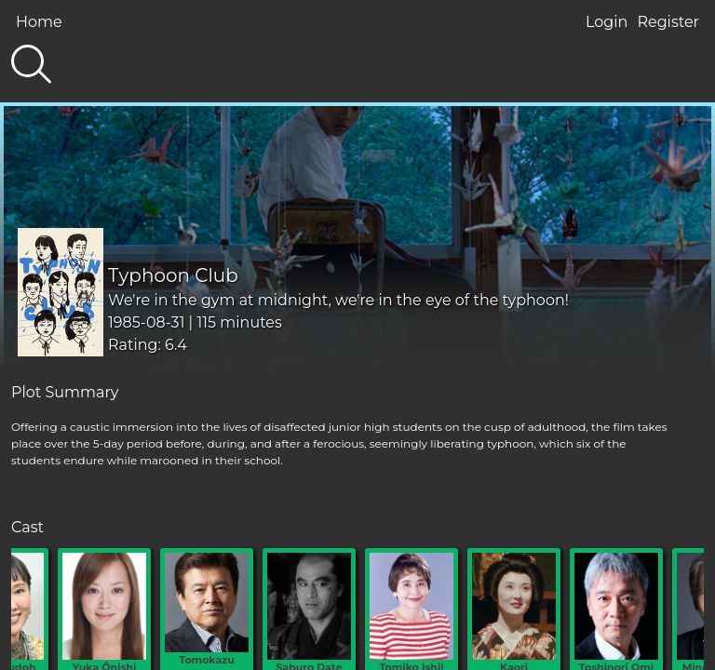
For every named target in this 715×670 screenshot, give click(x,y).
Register (668, 22)
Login (606, 22)
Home (39, 22)
